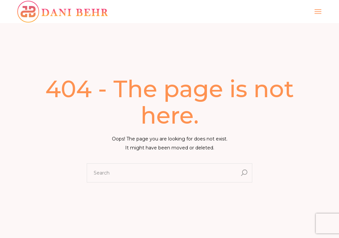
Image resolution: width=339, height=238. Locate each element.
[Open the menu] (318, 11)
